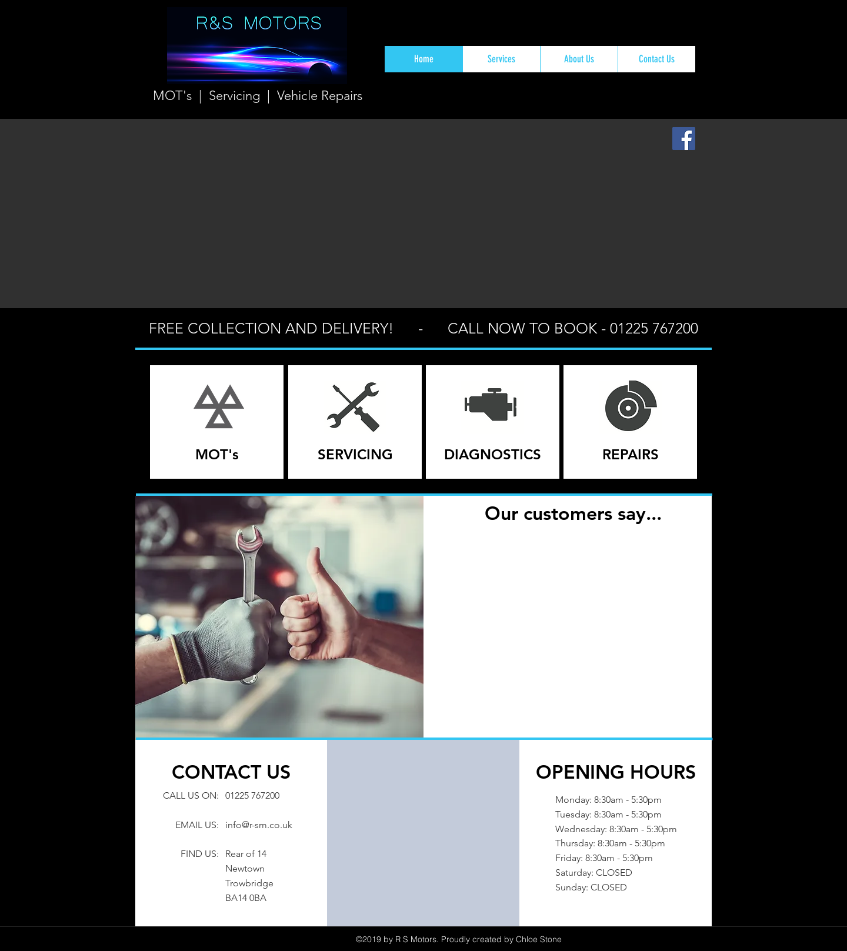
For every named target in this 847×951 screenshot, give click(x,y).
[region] (217, 422)
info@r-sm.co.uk (258, 824)
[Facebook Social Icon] (683, 138)
